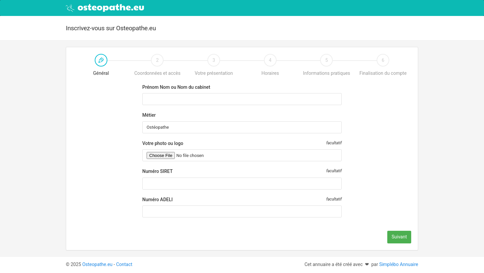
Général (91, 65)
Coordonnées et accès (157, 65)
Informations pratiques (326, 65)
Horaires (270, 65)
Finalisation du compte (383, 65)
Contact (124, 264)
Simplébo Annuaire (398, 264)
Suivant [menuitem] (399, 236)
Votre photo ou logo (162, 143)
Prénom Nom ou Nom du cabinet (176, 87)
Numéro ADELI (157, 199)
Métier (149, 115)
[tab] (101, 69)
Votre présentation (214, 65)
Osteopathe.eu (97, 264)
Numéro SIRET (157, 171)
